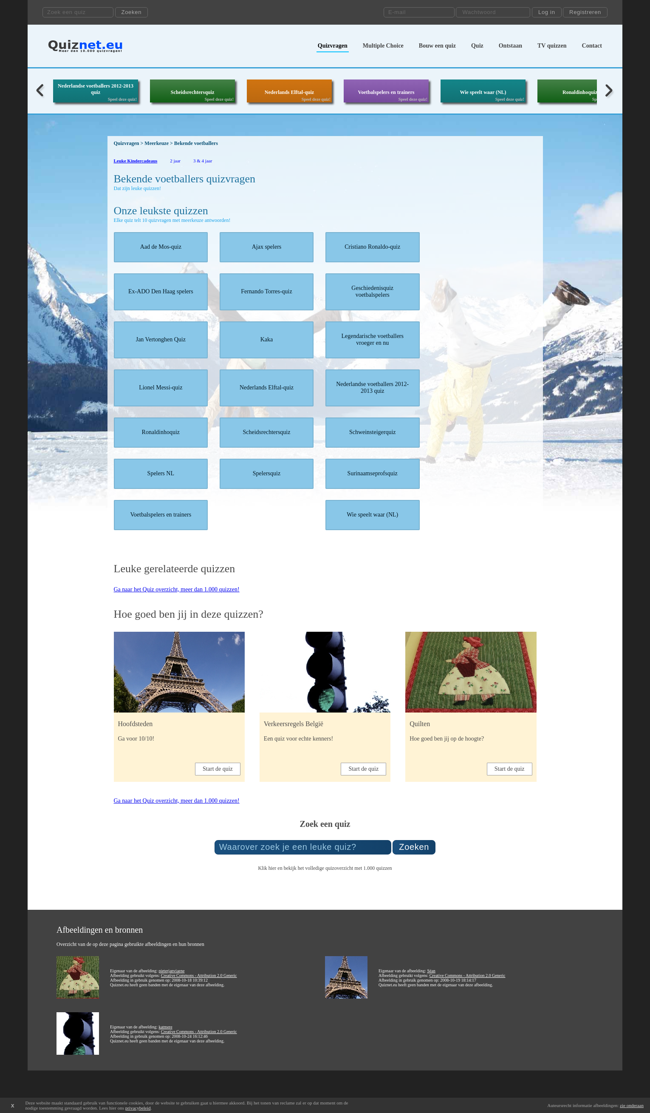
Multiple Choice (383, 46)
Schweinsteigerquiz (372, 432)
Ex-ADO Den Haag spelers (160, 291)
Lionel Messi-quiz (160, 387)
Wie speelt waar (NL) (483, 92)
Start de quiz (218, 769)
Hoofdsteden (135, 723)
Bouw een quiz (437, 46)
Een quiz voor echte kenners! (298, 738)
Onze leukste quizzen (161, 210)
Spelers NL (160, 473)
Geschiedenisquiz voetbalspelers (372, 291)
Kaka (266, 339)
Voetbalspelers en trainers (386, 92)
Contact (592, 46)
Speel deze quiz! (122, 99)
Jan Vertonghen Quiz (161, 339)
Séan (431, 970)
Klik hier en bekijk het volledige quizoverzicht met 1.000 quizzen (325, 868)
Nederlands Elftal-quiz (289, 92)
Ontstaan (510, 46)
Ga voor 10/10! (136, 738)
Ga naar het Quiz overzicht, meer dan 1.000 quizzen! (177, 589)
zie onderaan (632, 1105)
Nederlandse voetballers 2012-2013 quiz (95, 89)
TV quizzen (552, 46)
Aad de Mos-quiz (160, 247)
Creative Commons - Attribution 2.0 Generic (199, 975)
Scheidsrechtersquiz (192, 92)
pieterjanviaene (171, 970)
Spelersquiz (266, 473)
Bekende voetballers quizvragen (185, 179)
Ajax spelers (267, 247)
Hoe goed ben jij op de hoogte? (447, 738)
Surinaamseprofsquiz (373, 473)
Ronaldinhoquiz (579, 92)
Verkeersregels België (293, 723)
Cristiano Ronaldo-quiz (372, 247)
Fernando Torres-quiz (266, 291)
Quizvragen (333, 46)
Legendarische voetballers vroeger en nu (372, 339)
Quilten (420, 723)
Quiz (477, 46)
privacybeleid (138, 1107)
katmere (165, 1027)
